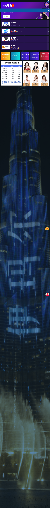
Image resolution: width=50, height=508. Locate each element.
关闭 (48, 2)
